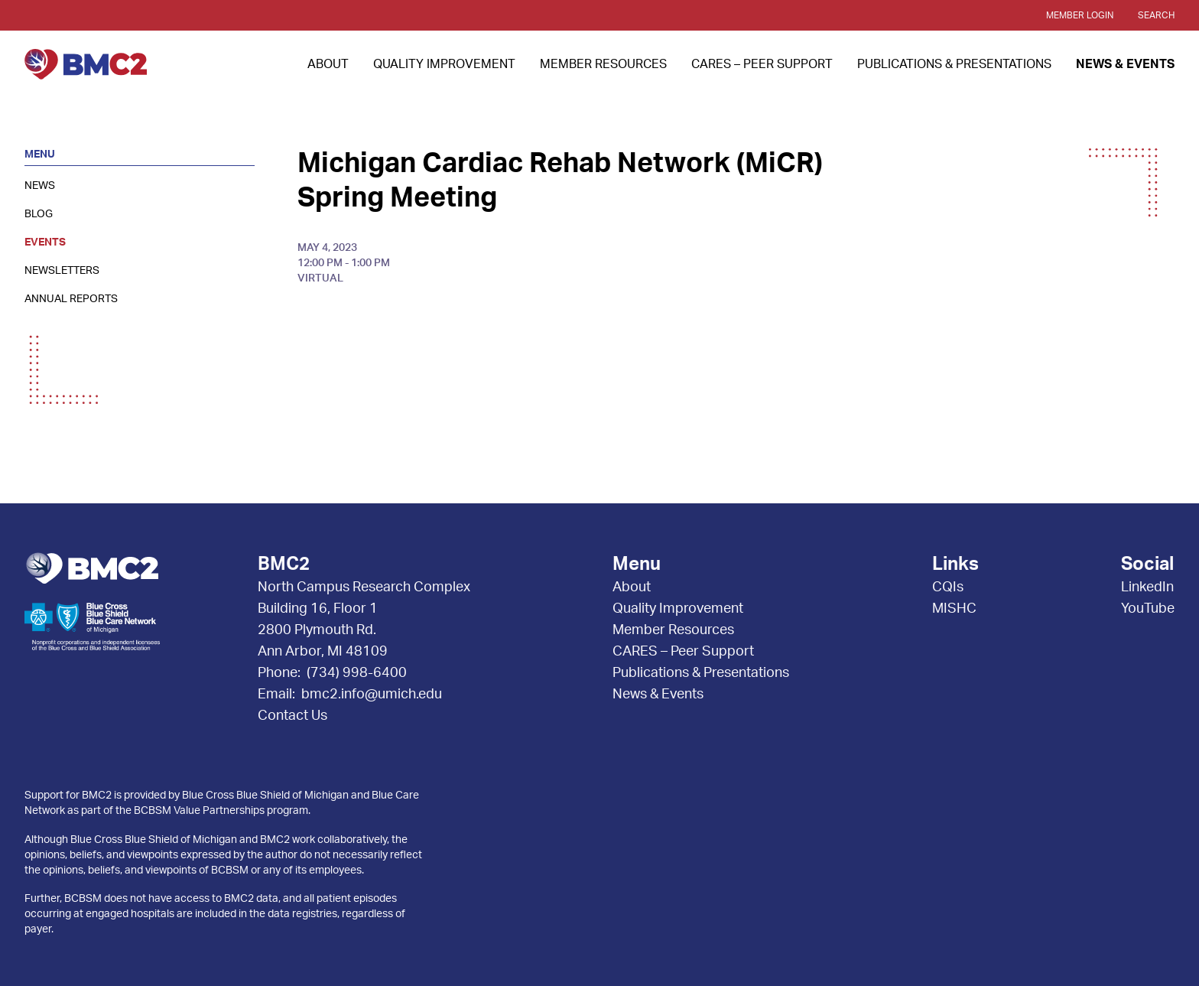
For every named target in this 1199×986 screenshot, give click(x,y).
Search (1156, 15)
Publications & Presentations (954, 64)
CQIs (947, 587)
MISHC (954, 609)
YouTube (1148, 609)
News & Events (1125, 64)
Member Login (1079, 15)
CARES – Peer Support (762, 64)
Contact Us (292, 716)
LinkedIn (1147, 587)
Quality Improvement (444, 64)
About (328, 64)
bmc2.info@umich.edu (371, 694)
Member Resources (603, 64)
